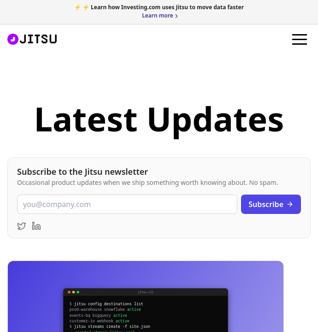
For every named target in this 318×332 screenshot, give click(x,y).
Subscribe (271, 204)
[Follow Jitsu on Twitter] (21, 226)
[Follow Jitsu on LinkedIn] (36, 226)
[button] (300, 39)
